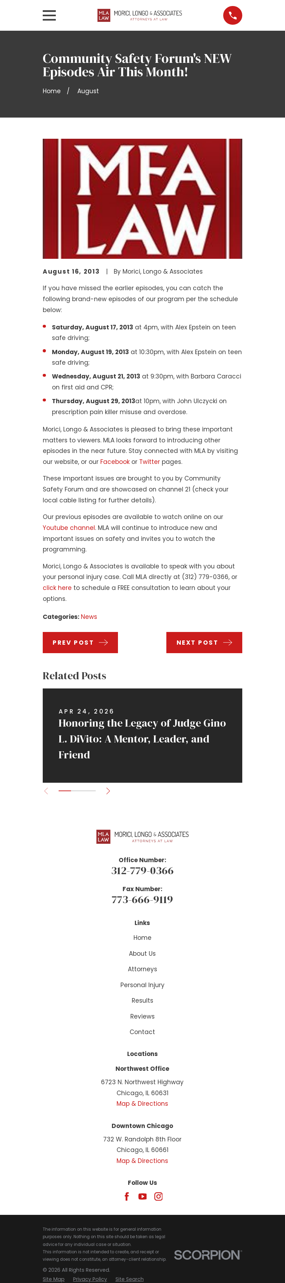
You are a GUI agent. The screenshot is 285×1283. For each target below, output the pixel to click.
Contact (142, 1032)
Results (142, 1000)
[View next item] (111, 791)
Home (142, 937)
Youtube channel (69, 528)
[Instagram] (158, 1196)
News (89, 617)
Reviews (142, 1016)
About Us (142, 953)
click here (57, 588)
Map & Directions (142, 1103)
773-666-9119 (142, 899)
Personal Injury (142, 985)
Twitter (149, 462)
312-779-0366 (142, 870)
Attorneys (142, 969)
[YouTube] (142, 1196)
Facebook (115, 462)
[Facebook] (127, 1196)
